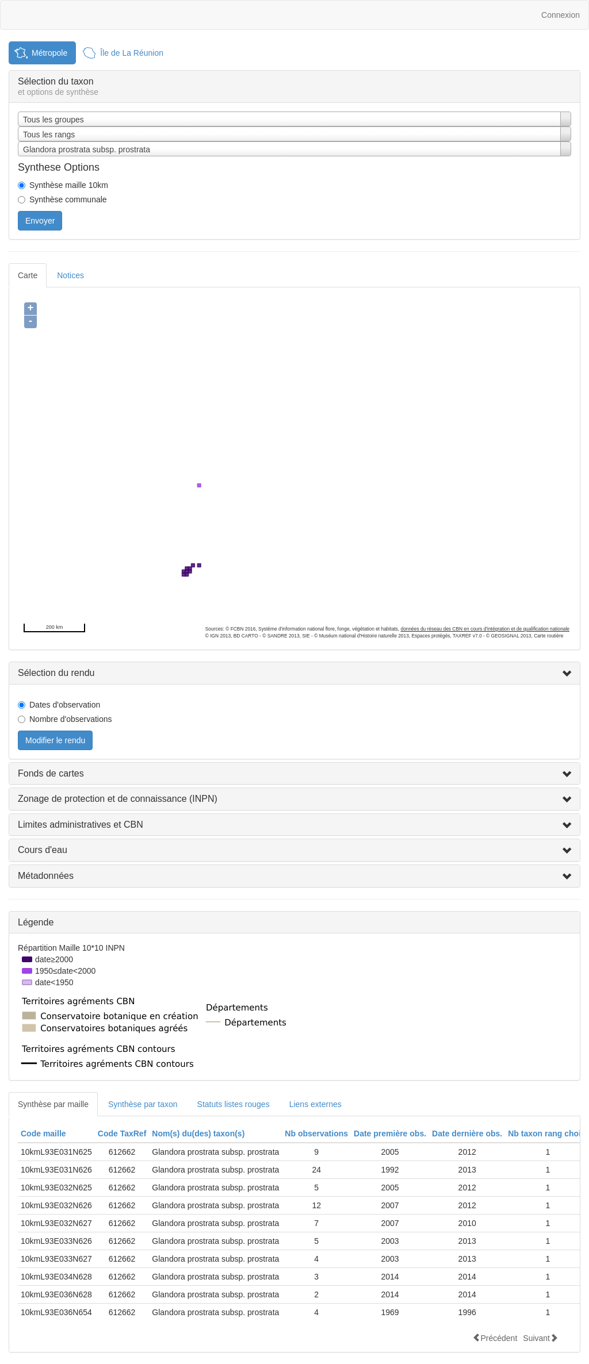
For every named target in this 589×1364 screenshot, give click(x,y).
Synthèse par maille (53, 1104)
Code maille (43, 1133)
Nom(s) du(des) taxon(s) (198, 1133)
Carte (27, 275)
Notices (70, 275)
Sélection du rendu (56, 673)
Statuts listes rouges (233, 1104)
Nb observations (316, 1133)
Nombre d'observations (70, 719)
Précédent (494, 1338)
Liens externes (315, 1104)
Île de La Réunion (131, 52)
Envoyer (40, 220)
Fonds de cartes (51, 773)
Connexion (560, 15)
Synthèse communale (68, 199)
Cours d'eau (42, 850)
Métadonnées (46, 876)
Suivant (540, 1338)
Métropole (49, 52)
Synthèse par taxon (143, 1104)
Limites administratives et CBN (80, 824)
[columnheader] (56, 1134)
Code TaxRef (122, 1133)
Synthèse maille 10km (68, 185)
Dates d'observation (64, 704)
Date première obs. (390, 1133)
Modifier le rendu (55, 740)
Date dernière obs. (467, 1133)
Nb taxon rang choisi (547, 1133)
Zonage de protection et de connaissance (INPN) (117, 799)
